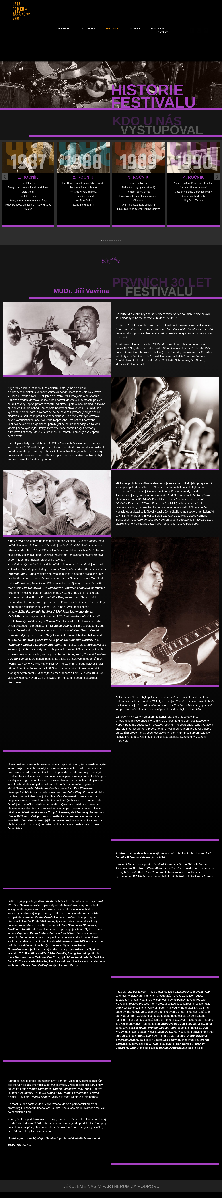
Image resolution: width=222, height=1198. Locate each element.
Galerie (134, 28)
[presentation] (5, 176)
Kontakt (162, 32)
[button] (101, 240)
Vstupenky (87, 28)
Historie (112, 28)
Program (62, 28)
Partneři (157, 28)
